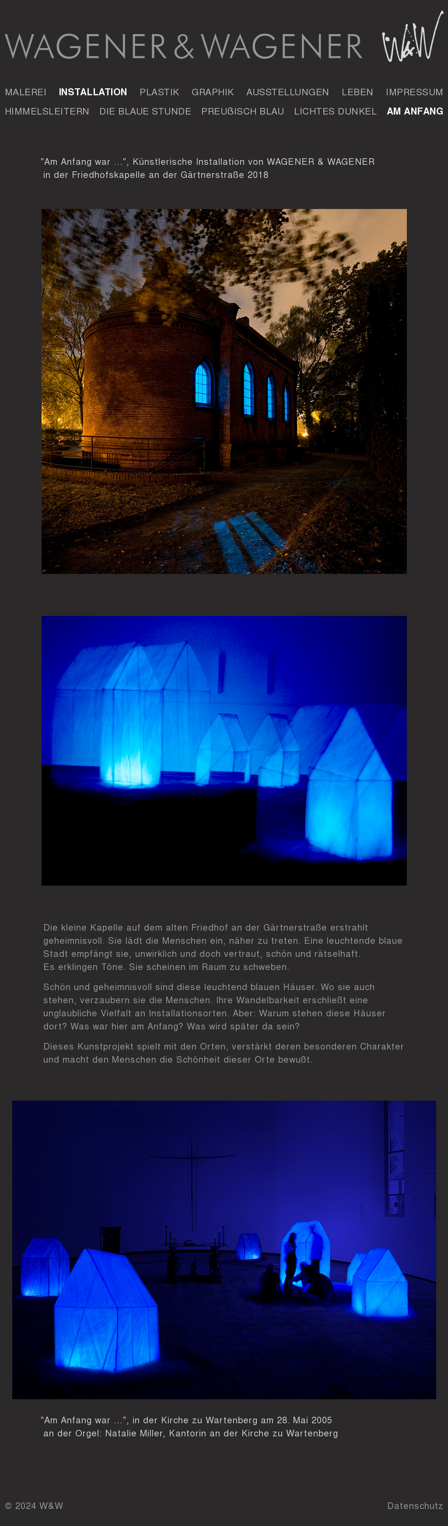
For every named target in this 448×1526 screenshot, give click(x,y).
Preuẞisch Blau (242, 110)
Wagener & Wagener (224, 38)
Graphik (213, 91)
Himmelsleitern (47, 110)
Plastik (159, 91)
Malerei (26, 91)
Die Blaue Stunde (145, 110)
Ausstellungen (287, 91)
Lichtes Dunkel (335, 110)
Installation (93, 91)
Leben (358, 91)
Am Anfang (415, 110)
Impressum (415, 91)
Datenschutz (415, 1505)
